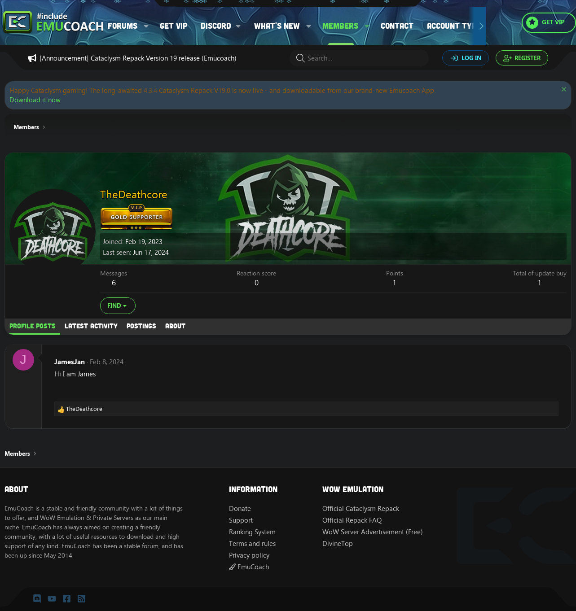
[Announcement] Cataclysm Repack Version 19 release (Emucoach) (138, 58)
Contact (397, 26)
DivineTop (337, 543)
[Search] (359, 58)
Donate (240, 508)
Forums (122, 26)
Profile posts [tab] (32, 326)
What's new (277, 26)
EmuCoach (249, 567)
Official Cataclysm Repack (360, 508)
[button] (146, 26)
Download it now (35, 100)
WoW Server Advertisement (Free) (372, 532)
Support (241, 520)
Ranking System (252, 532)
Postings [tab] (141, 326)
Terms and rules (252, 543)
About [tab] (175, 326)
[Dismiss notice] (563, 90)
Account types (456, 26)
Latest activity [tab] (91, 326)
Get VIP (173, 26)
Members (340, 26)
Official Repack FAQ (352, 520)
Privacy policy (249, 555)
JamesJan (69, 362)
